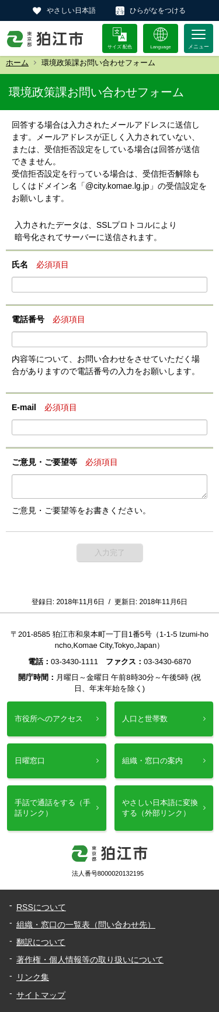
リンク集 (32, 977)
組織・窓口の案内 (152, 760)
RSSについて (41, 907)
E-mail (24, 407)
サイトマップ (40, 995)
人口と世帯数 (145, 718)
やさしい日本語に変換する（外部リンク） (160, 807)
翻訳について (40, 942)
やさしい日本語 (71, 10)
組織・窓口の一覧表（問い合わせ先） (85, 924)
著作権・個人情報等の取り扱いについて (90, 959)
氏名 (20, 264)
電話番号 (28, 319)
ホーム (17, 62)
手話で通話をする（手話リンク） (53, 807)
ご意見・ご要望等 (44, 462)
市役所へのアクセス (49, 718)
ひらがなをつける (158, 10)
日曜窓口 (30, 760)
